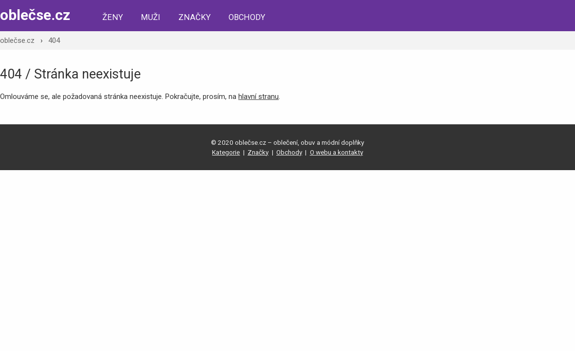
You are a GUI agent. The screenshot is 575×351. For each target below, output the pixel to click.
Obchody (247, 17)
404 (54, 40)
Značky (194, 17)
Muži (150, 17)
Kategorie (226, 152)
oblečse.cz (35, 14)
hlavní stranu (258, 96)
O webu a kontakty (336, 152)
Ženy (112, 17)
